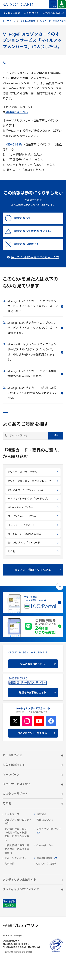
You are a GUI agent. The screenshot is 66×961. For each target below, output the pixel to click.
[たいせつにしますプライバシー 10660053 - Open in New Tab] (56, 952)
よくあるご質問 (11, 13)
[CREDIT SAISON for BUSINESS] (33, 658)
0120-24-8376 (14, 144)
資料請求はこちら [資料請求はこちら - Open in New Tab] (16, 112)
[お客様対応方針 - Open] (49, 858)
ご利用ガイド (31, 13)
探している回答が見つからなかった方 (35, 257)
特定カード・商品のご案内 (53, 21)
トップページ (9, 21)
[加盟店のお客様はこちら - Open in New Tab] (33, 687)
